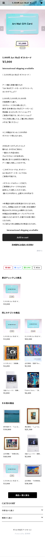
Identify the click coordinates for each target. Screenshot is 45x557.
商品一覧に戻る (23, 495)
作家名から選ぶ (8, 510)
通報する (40, 251)
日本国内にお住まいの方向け (22, 245)
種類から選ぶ (7, 518)
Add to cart (22, 237)
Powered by (22, 534)
